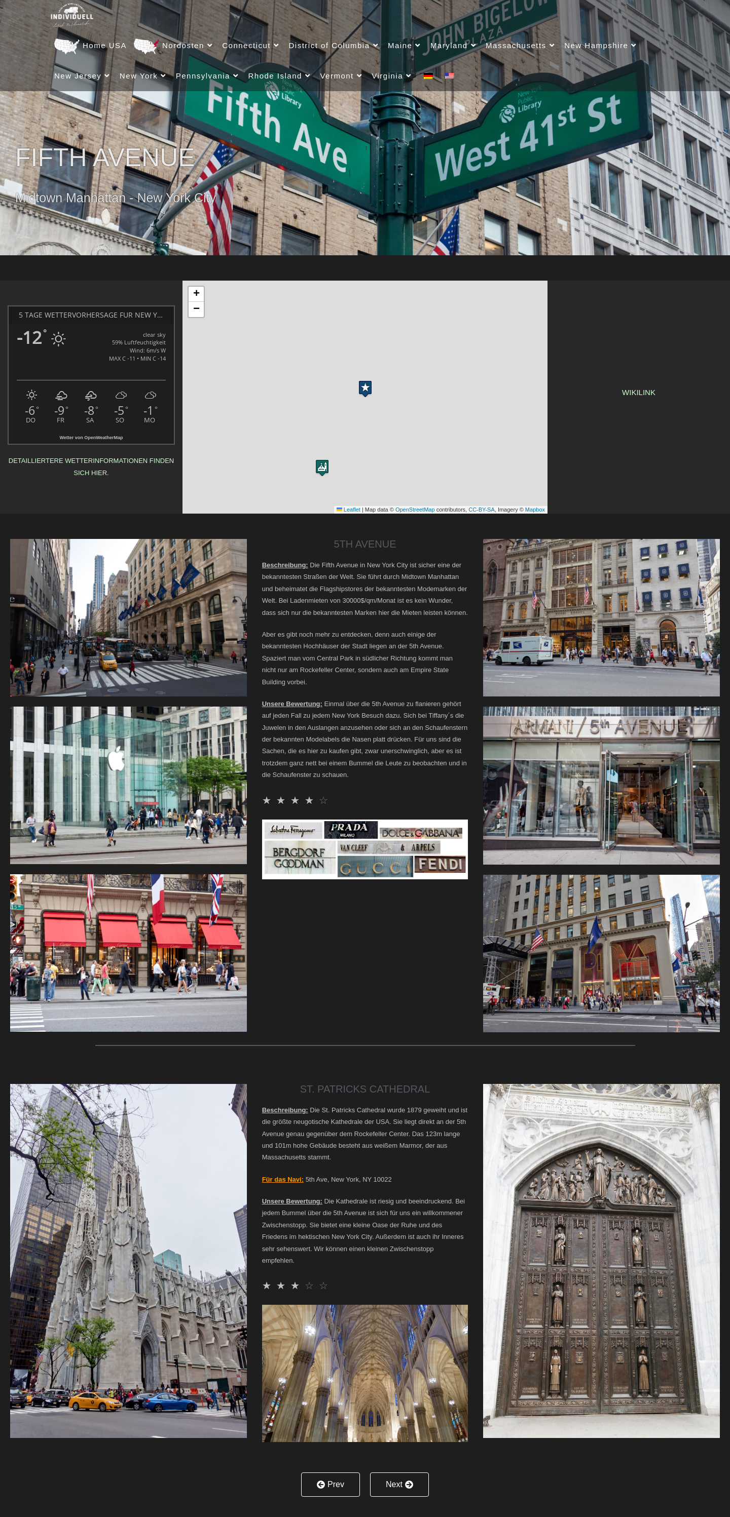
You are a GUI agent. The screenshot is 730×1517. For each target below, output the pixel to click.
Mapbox (535, 510)
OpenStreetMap (415, 510)
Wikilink (638, 392)
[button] (365, 386)
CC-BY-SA (481, 510)
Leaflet (348, 510)
